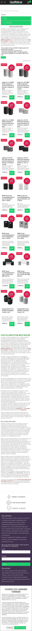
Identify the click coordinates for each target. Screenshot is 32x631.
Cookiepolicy (5, 624)
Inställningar (10, 627)
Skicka (5, 564)
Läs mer (3, 57)
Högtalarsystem (15, 11)
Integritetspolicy (14, 624)
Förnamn (4, 556)
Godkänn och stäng (20, 627)
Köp (11, 97)
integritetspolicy (25, 618)
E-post (3, 549)
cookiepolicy (13, 599)
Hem (2, 11)
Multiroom (7, 11)
